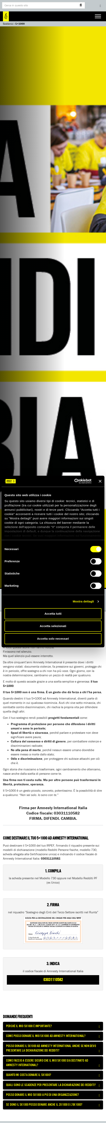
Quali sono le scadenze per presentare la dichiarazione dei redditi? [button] (53, 1085)
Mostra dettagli (83, 601)
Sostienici (8, 23)
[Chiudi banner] (100, 481)
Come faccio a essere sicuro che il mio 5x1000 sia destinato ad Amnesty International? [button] (53, 1063)
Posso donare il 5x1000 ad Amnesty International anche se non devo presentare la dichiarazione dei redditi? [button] (53, 1048)
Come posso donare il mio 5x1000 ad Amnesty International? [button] (53, 1036)
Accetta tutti (53, 613)
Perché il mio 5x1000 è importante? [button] (53, 1026)
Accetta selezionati (53, 626)
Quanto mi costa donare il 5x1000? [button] (53, 1075)
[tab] (53, 1026)
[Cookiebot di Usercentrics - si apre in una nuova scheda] (74, 481)
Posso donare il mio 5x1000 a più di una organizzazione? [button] (53, 1095)
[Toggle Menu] (98, 16)
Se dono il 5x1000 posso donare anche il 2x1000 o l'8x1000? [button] (53, 1105)
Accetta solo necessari (53, 638)
